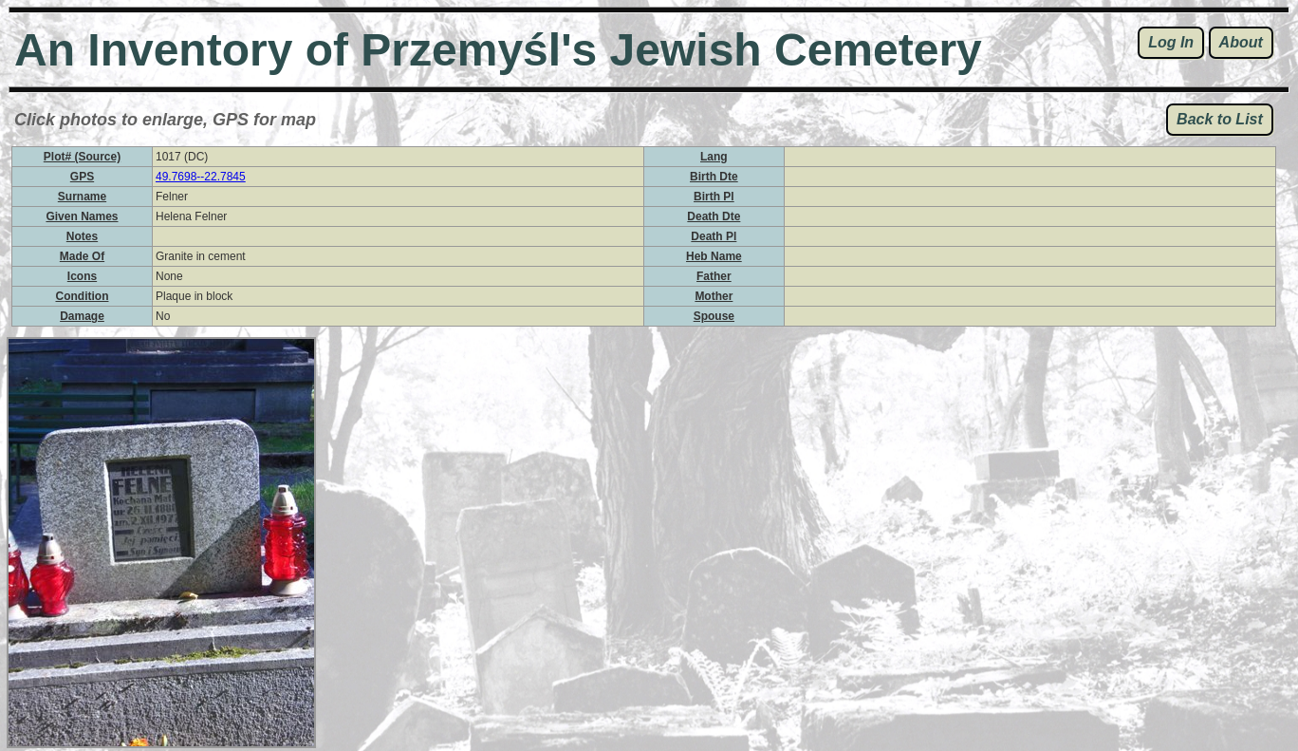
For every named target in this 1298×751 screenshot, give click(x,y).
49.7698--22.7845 (201, 176)
